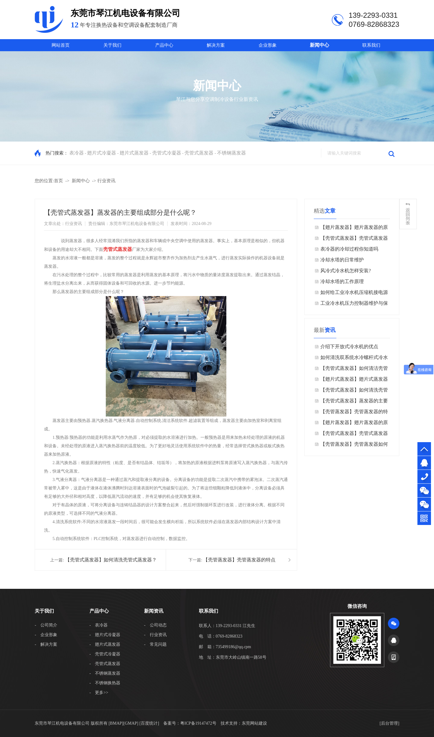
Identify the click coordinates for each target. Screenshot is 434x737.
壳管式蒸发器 (198, 152)
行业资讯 (106, 180)
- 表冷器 (99, 625)
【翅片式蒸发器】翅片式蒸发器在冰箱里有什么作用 (354, 380)
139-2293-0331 (424, 476)
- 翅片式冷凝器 (105, 634)
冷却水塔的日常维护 (342, 259)
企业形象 (268, 45)
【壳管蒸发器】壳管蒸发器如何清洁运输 (354, 446)
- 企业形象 (46, 634)
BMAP (116, 723)
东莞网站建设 (254, 723)
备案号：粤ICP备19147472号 (189, 723)
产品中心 (164, 45)
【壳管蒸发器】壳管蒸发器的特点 (239, 559)
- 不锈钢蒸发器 (105, 673)
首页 (58, 180)
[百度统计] (149, 723)
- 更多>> (99, 692)
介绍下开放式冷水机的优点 (349, 346)
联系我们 (371, 45)
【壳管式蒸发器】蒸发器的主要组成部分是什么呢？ (354, 402)
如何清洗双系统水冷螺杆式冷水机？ (354, 359)
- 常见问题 (155, 644)
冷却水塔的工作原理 (342, 281)
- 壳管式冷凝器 (105, 654)
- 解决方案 (46, 644)
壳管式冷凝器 (166, 152)
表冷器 (76, 152)
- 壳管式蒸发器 (105, 663)
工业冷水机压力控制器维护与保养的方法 (354, 305)
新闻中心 (319, 45)
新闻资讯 (153, 611)
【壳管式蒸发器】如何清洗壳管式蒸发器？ (111, 559)
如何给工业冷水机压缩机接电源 (354, 292)
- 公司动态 (155, 625)
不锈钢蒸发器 (231, 152)
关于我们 (112, 45)
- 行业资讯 (155, 634)
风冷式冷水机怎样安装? (345, 270)
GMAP (131, 723)
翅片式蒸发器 (134, 152)
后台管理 (389, 723)
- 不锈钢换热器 (105, 683)
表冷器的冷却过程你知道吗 (349, 248)
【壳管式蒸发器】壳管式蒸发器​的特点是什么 (354, 240)
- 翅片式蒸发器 (105, 644)
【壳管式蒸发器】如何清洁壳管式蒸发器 (354, 370)
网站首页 (61, 45)
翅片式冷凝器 (101, 152)
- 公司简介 (46, 625)
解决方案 (216, 45)
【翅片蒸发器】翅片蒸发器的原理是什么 (354, 229)
